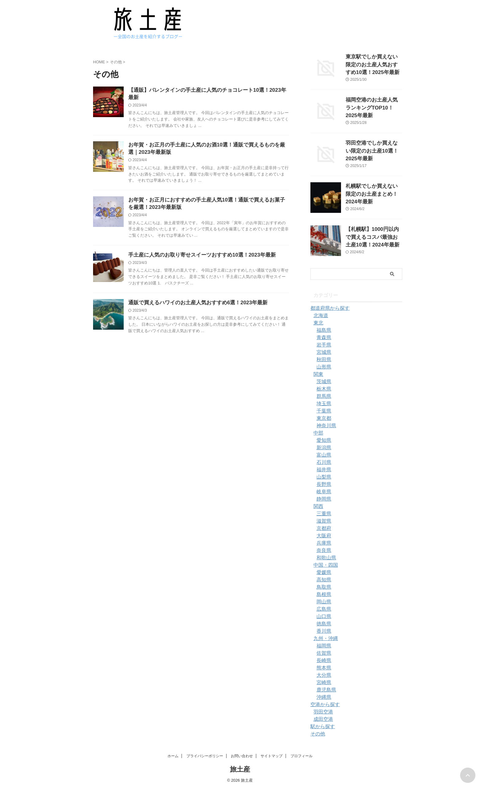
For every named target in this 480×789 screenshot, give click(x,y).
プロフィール (302, 756)
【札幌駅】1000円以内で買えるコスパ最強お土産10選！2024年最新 (374, 235)
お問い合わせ (242, 756)
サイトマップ (272, 756)
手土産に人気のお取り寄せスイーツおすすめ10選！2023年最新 (197, 251)
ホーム (172, 756)
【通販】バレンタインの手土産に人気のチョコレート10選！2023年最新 (207, 90)
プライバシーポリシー (204, 756)
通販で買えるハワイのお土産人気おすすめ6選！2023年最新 (194, 299)
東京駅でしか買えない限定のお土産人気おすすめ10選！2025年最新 (373, 63)
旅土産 (240, 769)
